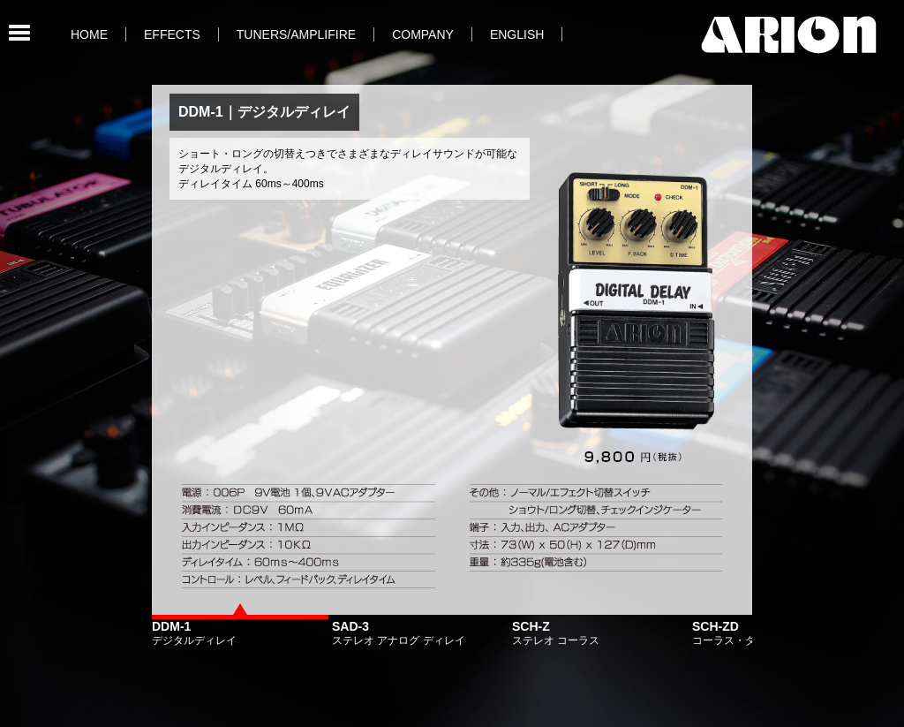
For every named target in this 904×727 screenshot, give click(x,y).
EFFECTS (172, 34)
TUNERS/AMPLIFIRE (296, 34)
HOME (89, 34)
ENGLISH (517, 34)
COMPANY (423, 34)
